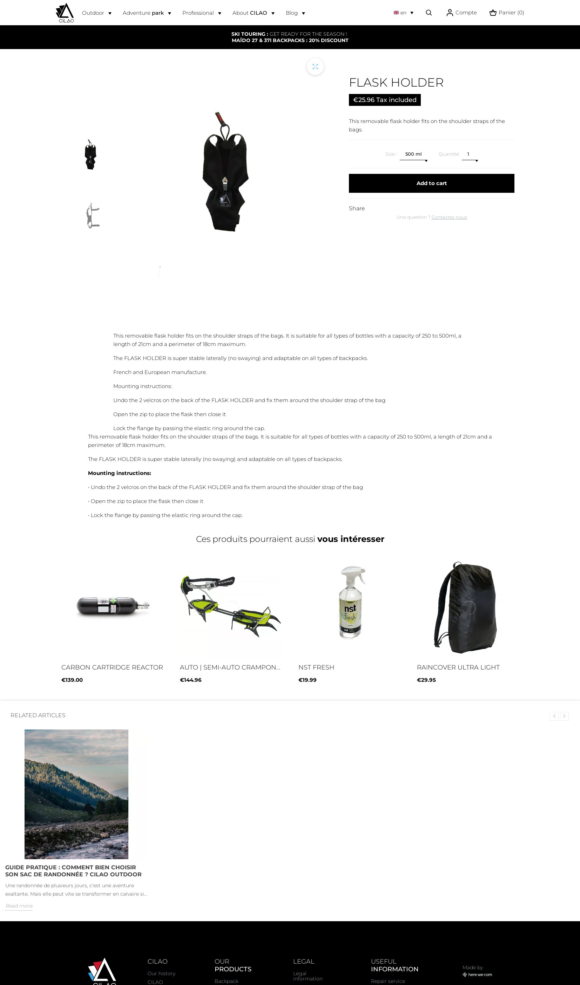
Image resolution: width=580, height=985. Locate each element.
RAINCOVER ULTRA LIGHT (458, 667)
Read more (18, 906)
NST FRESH (316, 667)
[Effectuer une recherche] (428, 12)
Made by (477, 970)
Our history (161, 973)
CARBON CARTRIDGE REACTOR (112, 667)
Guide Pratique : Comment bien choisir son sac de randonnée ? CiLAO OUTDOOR (73, 871)
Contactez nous (449, 217)
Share (357, 208)
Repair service (388, 981)
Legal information (308, 976)
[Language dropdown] (403, 12)
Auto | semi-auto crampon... (230, 667)
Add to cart (432, 183)
